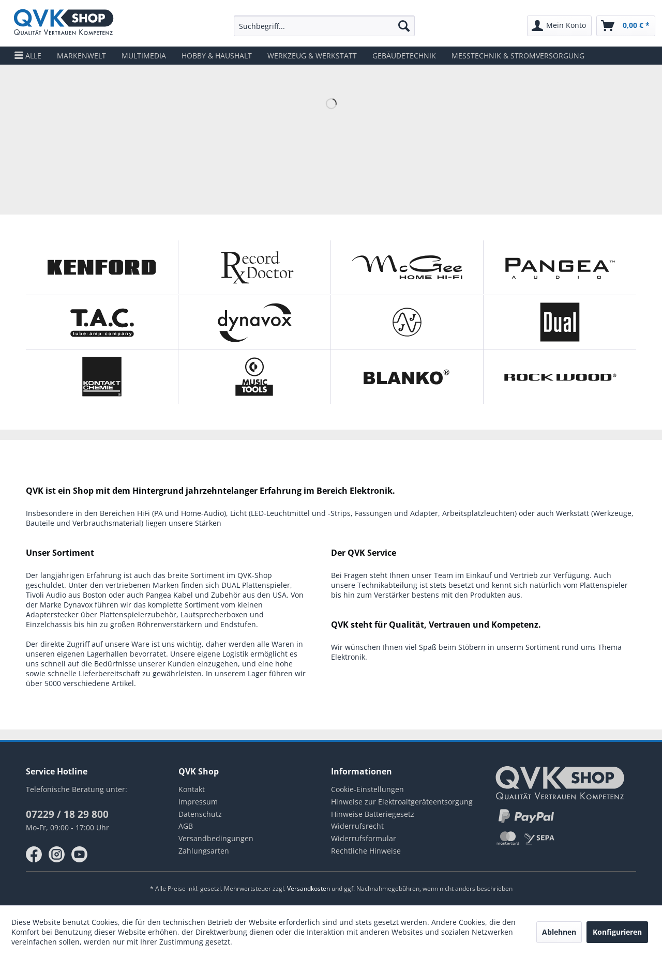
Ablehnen (559, 932)
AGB (185, 826)
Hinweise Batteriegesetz (372, 814)
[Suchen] (404, 26)
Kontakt (191, 789)
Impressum (198, 802)
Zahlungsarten (203, 851)
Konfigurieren (617, 932)
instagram (57, 854)
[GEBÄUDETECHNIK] (404, 56)
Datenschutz (200, 814)
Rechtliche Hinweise (366, 851)
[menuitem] (324, 26)
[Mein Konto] (559, 26)
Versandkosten (308, 888)
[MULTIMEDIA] (144, 56)
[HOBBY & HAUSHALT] (217, 56)
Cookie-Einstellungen (367, 789)
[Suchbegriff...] (324, 26)
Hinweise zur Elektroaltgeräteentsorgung (402, 802)
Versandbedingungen (215, 838)
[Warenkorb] (625, 26)
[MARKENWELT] (81, 56)
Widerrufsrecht (357, 826)
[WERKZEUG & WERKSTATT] (312, 56)
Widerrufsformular (363, 838)
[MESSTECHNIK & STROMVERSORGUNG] (518, 56)
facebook (34, 854)
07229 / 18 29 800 (67, 814)
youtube (79, 854)
